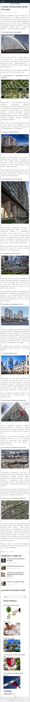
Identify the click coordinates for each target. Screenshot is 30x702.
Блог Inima (15, 3)
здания (11, 551)
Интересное (15, 12)
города (7, 551)
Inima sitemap (11, 700)
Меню (2, 1)
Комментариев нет (10, 562)
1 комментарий (10, 584)
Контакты (20, 700)
